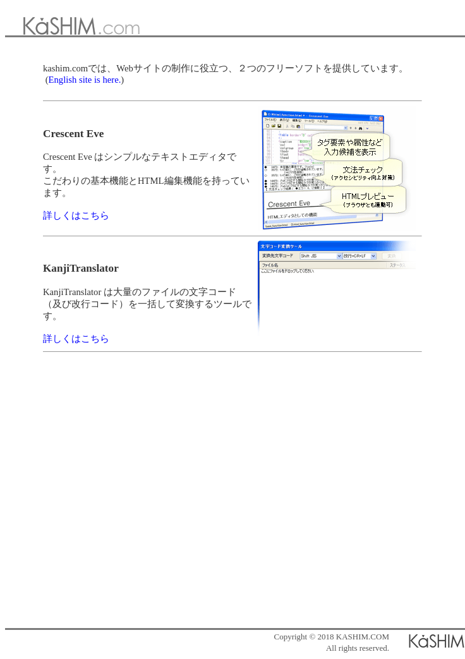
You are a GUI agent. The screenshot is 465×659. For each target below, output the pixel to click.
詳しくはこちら (76, 215)
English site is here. (85, 80)
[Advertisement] (230, 498)
